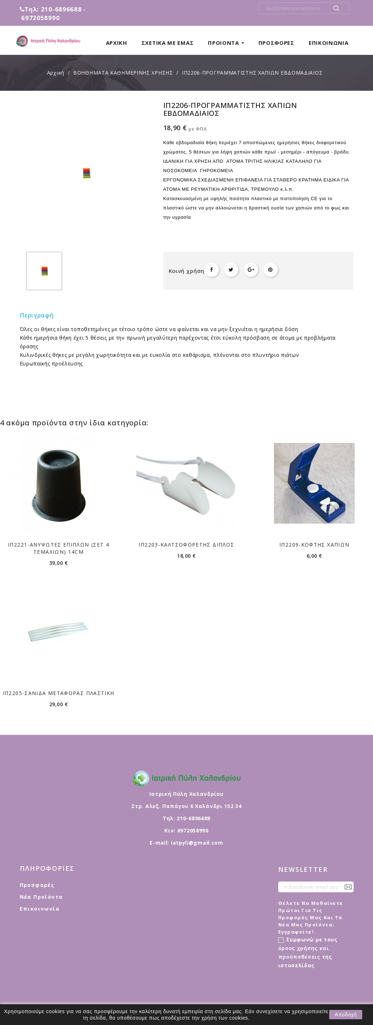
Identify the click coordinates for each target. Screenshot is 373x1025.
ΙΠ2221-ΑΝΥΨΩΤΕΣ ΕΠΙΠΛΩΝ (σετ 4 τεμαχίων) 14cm (58, 548)
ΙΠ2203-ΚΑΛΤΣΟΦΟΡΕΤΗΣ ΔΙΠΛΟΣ (186, 544)
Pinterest (271, 270)
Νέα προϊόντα (41, 896)
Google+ (251, 270)
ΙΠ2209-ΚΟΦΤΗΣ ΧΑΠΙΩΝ (314, 544)
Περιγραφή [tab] (37, 315)
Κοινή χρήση (212, 270)
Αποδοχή (346, 1014)
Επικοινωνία (40, 908)
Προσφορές (37, 885)
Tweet (231, 270)
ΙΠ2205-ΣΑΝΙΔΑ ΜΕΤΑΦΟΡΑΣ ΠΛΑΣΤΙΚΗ (59, 693)
